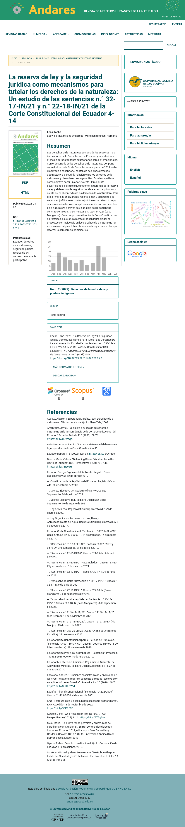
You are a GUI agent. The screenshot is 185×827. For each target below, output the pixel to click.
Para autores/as (141, 135)
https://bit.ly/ (96, 453)
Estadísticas (134, 34)
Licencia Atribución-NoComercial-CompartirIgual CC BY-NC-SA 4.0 (93, 788)
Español (135, 177)
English (135, 170)
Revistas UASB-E (16, 34)
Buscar (172, 45)
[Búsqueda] (143, 45)
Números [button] (40, 34)
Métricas (154, 34)
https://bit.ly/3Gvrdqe (59, 438)
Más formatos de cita (68, 367)
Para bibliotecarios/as (144, 143)
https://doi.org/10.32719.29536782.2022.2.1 (25, 224)
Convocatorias (85, 34)
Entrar (177, 24)
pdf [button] (25, 182)
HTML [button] (25, 192)
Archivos (27, 58)
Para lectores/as (141, 127)
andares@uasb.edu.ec (80, 801)
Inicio (14, 58)
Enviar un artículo (145, 62)
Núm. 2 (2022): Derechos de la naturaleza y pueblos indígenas (69, 58)
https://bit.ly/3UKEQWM (61, 686)
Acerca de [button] (61, 34)
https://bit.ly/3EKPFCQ (60, 708)
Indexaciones (110, 34)
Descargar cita (64, 375)
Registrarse (157, 24)
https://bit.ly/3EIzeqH (59, 466)
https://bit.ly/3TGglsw (92, 717)
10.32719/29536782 (82, 794)
